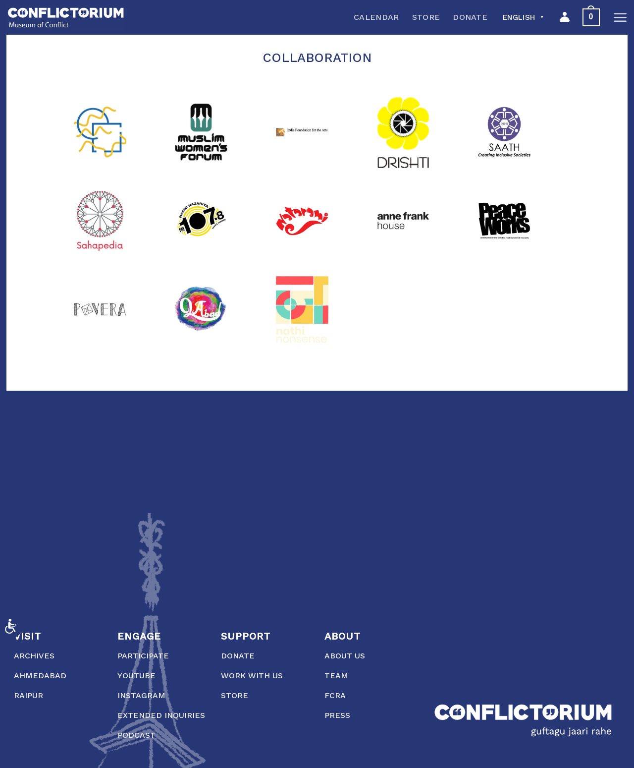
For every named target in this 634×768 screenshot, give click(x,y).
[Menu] (620, 17)
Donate (470, 17)
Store (426, 17)
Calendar (376, 17)
